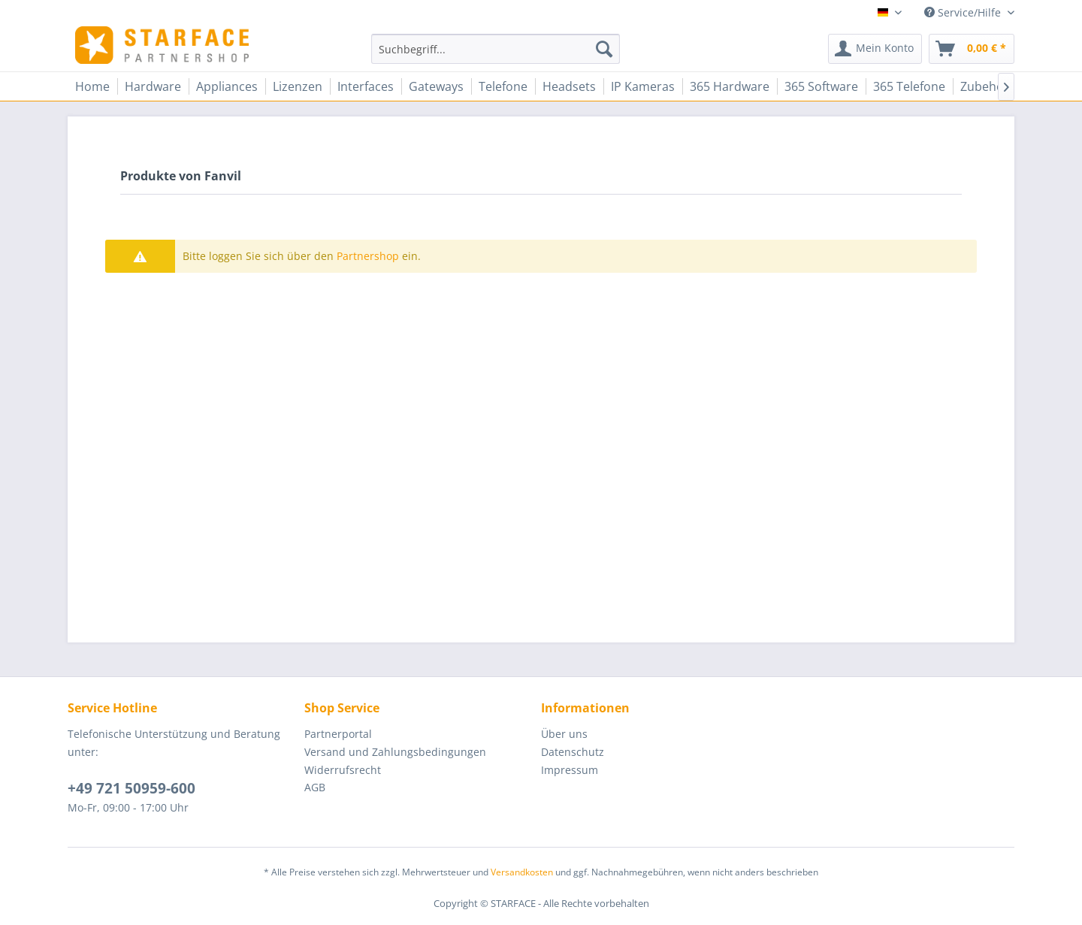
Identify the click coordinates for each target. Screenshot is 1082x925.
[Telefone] (503, 86)
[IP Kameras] (642, 86)
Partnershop (368, 256)
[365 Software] (821, 86)
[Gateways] (436, 86)
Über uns (564, 734)
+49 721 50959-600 (131, 788)
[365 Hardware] (729, 86)
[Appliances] (227, 86)
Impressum (569, 770)
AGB (314, 787)
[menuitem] (495, 49)
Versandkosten (522, 872)
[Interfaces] (365, 86)
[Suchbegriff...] (495, 49)
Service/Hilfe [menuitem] (964, 12)
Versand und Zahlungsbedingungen (395, 752)
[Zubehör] (985, 86)
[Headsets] (569, 86)
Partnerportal (338, 734)
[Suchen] (604, 49)
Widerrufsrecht (342, 770)
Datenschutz (572, 752)
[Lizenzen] (297, 86)
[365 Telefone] (909, 86)
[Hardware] (153, 86)
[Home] (92, 86)
